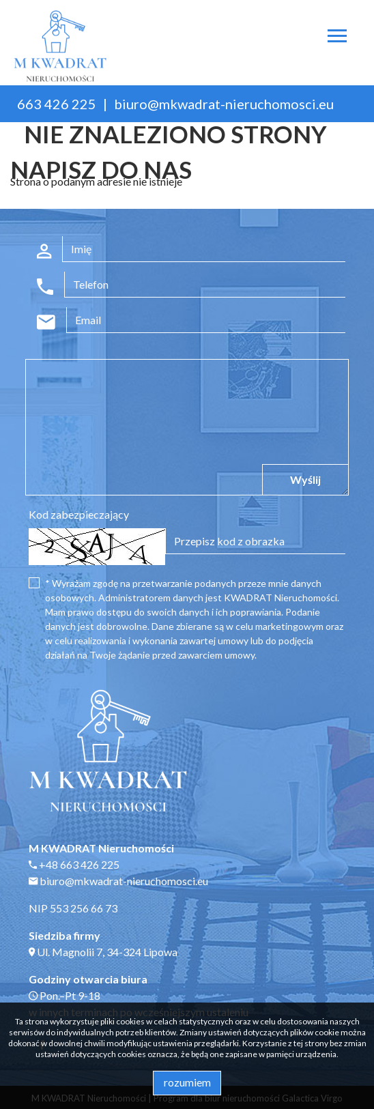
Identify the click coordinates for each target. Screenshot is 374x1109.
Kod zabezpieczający (79, 514)
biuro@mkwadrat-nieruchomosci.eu (224, 104)
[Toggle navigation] (337, 38)
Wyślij (305, 479)
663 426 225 (56, 104)
